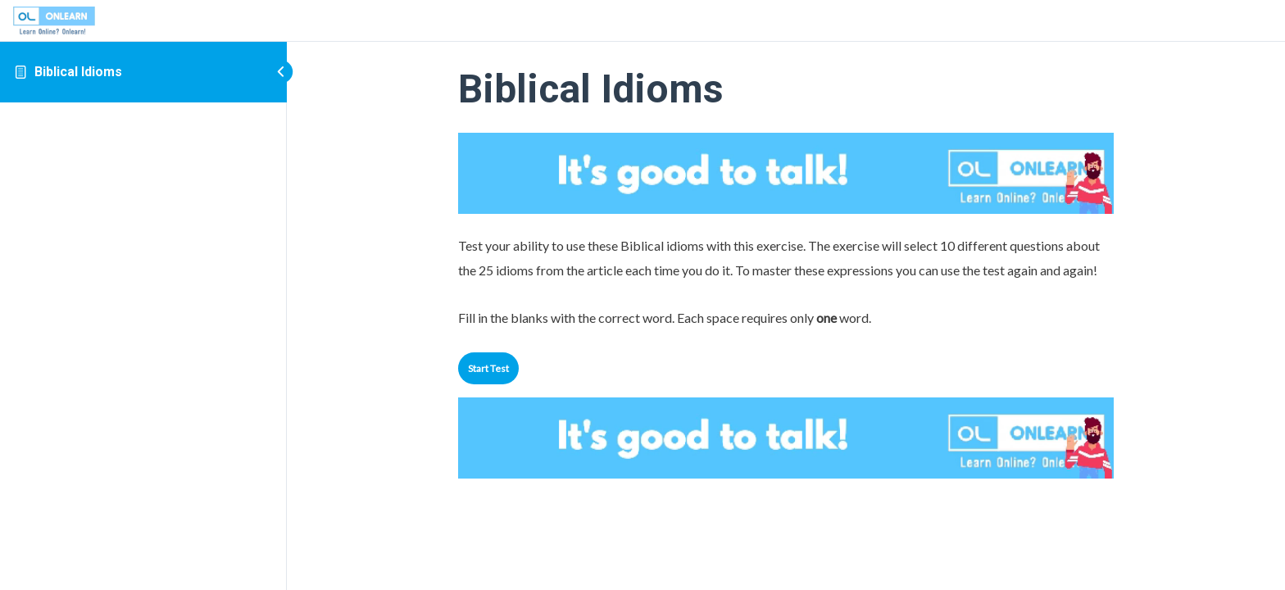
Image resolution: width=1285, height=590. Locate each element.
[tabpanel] (786, 281)
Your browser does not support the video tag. (786, 173)
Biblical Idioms (78, 71)
